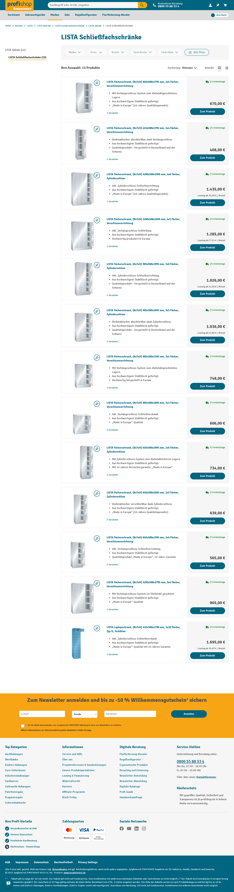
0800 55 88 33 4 (168, 6)
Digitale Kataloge (130, 786)
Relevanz (189, 68)
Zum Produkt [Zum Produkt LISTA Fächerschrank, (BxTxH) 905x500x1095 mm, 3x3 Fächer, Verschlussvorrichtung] (207, 431)
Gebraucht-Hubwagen (17, 786)
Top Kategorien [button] (16, 747)
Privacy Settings (88, 862)
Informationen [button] (72, 747)
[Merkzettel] (218, 5)
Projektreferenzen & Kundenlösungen (84, 765)
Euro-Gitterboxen (15, 770)
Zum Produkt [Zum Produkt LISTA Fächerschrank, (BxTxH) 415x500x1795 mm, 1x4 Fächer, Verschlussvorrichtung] (207, 157)
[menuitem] (210, 5)
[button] (146, 748)
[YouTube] (129, 829)
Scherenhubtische (15, 802)
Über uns (67, 759)
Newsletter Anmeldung (133, 775)
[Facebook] (122, 829)
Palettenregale (14, 792)
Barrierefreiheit (63, 862)
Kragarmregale (14, 797)
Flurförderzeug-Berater (133, 754)
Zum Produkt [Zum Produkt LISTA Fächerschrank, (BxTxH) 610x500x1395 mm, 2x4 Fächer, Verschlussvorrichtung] (207, 565)
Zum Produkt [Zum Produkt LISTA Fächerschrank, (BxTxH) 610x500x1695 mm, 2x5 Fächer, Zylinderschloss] (207, 521)
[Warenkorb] (225, 5)
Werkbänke (11, 759)
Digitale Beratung (133, 747)
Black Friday (69, 797)
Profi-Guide (126, 792)
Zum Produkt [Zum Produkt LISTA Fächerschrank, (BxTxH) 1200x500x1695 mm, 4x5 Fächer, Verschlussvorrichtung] (207, 247)
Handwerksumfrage (131, 797)
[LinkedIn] (136, 829)
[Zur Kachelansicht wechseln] (227, 68)
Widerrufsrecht (71, 781)
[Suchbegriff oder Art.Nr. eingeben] (93, 5)
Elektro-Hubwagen (16, 765)
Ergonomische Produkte (134, 765)
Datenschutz (41, 862)
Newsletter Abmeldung (133, 781)
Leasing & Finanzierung (75, 775)
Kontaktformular (206, 777)
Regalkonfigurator (130, 759)
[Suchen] (142, 5)
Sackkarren (11, 781)
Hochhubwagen (14, 754)
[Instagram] (144, 829)
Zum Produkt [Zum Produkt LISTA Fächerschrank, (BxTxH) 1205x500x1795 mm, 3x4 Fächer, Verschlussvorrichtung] (207, 610)
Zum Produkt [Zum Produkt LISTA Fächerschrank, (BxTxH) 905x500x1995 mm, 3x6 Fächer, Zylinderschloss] (207, 293)
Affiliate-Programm (73, 792)
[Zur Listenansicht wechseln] (219, 68)
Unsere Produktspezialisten (78, 770)
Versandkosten (59, 869)
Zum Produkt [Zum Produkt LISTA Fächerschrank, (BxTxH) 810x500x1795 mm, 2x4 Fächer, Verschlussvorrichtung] (207, 111)
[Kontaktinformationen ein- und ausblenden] (8, 884)
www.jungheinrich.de (75, 872)
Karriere (67, 786)
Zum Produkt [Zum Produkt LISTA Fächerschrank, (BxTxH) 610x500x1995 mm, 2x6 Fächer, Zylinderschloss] (207, 476)
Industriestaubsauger (17, 775)
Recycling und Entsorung (134, 770)
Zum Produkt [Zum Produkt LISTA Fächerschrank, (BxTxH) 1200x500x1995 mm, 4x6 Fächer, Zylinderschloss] (207, 202)
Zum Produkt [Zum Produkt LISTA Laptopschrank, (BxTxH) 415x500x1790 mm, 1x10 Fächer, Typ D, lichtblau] (207, 655)
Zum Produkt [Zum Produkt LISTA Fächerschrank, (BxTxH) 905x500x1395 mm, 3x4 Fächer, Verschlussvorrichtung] (207, 386)
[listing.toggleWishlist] (97, 83)
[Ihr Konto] (210, 5)
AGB (7, 862)
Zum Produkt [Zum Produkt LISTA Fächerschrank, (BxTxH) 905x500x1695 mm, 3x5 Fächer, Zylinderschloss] (207, 340)
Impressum (22, 862)
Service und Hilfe (72, 754)
